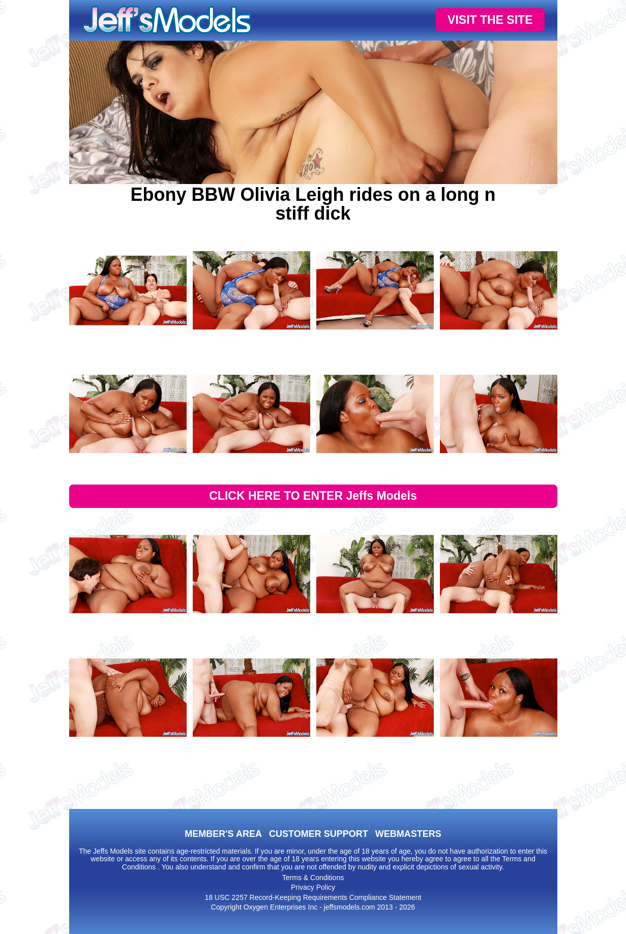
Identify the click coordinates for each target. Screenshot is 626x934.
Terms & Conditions (313, 877)
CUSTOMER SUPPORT (318, 833)
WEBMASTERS (408, 833)
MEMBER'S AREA (223, 833)
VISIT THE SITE (490, 19)
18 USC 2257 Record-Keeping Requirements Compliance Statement (313, 897)
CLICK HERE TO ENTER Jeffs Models (313, 495)
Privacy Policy (313, 887)
